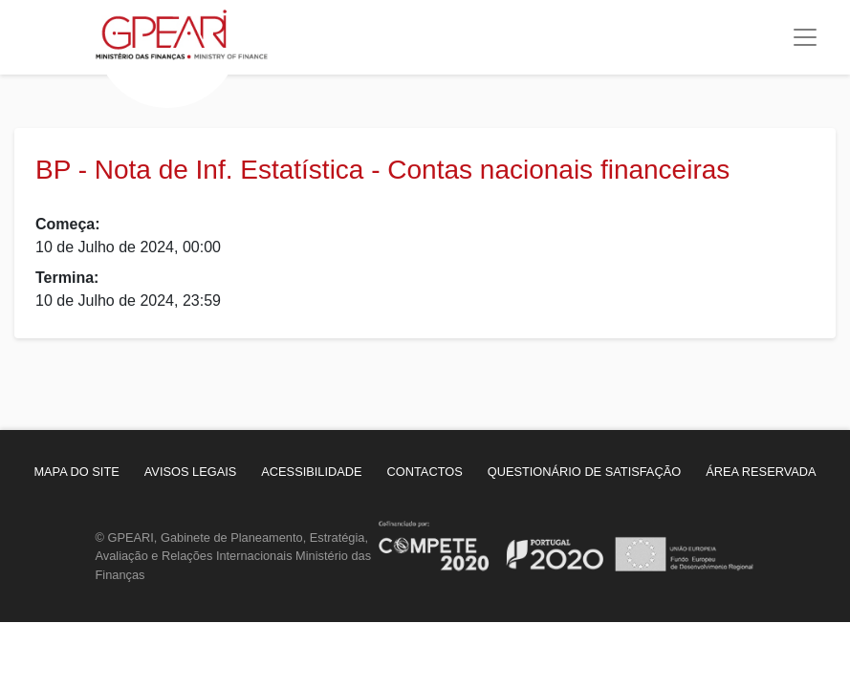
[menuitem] (76, 471)
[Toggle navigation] (805, 37)
